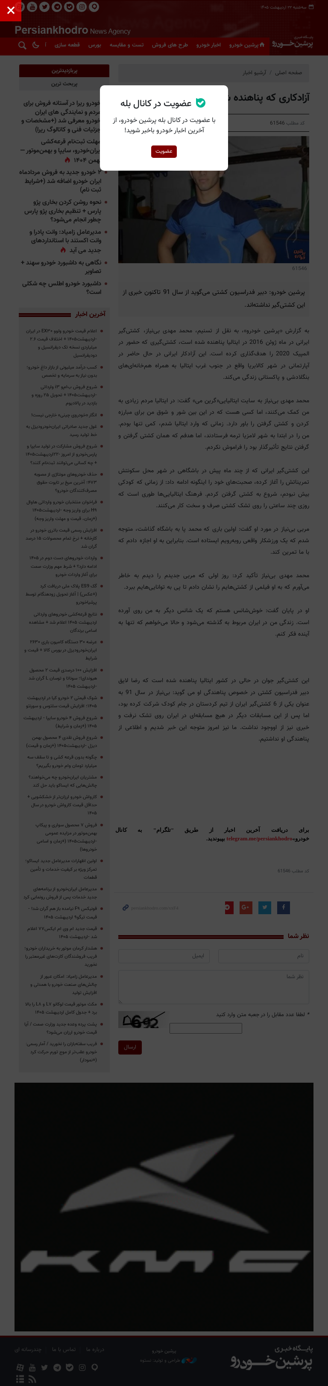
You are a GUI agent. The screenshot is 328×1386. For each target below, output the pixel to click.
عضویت (164, 151)
